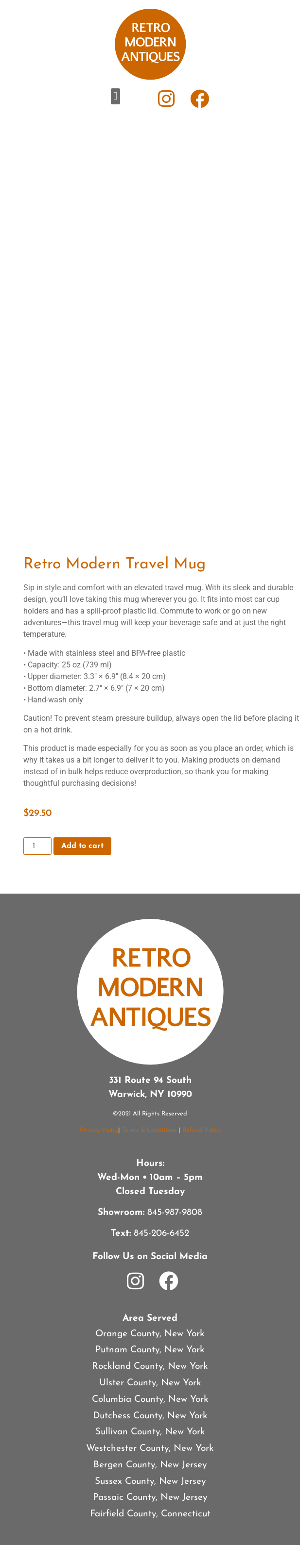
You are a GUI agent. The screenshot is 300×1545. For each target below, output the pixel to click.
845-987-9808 (174, 1212)
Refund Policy (201, 1130)
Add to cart (82, 846)
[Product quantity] (37, 846)
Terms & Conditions (149, 1130)
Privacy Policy (99, 1130)
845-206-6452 (161, 1233)
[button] (115, 96)
